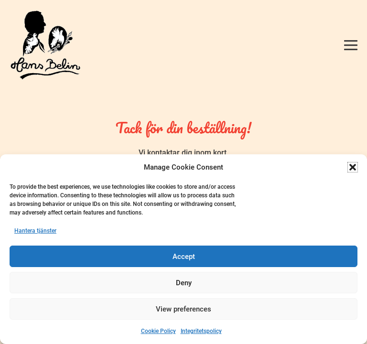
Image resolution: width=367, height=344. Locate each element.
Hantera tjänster (35, 230)
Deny (184, 283)
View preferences (183, 309)
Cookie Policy (158, 331)
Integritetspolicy (201, 331)
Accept (184, 256)
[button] (352, 167)
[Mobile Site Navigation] (350, 45)
